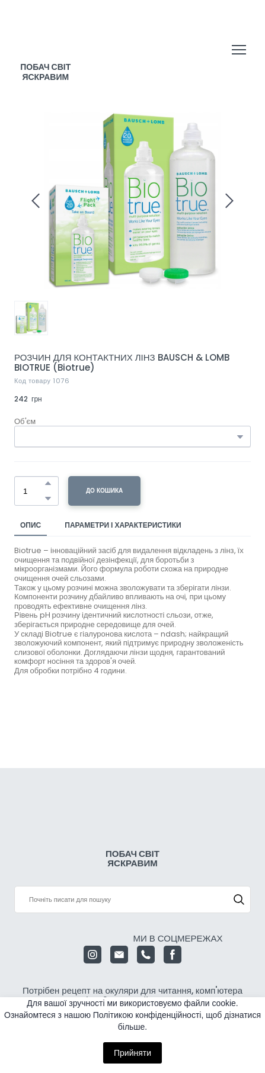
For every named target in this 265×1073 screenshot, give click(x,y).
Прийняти (132, 1053)
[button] (48, 483)
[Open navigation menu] (239, 50)
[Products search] (132, 899)
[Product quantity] (33, 490)
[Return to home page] (45, 38)
